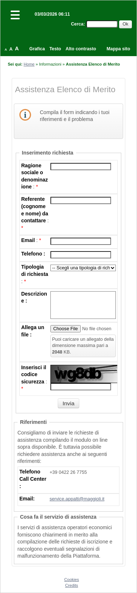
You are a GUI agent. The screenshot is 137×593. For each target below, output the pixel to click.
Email (28, 240)
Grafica (37, 48)
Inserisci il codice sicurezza (33, 374)
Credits (71, 585)
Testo (55, 48)
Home (29, 64)
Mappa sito (118, 48)
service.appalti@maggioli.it (77, 499)
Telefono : (33, 254)
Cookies (71, 579)
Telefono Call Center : (32, 479)
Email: (27, 499)
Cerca (77, 24)
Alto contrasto (81, 48)
